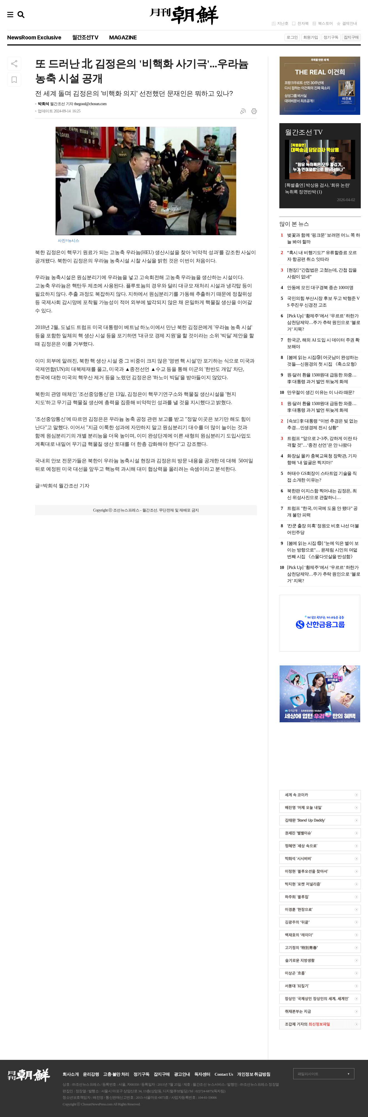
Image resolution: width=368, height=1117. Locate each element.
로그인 (292, 37)
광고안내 (182, 1074)
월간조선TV (85, 37)
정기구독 (331, 37)
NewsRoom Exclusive (34, 37)
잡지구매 (351, 37)
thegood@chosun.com (90, 104)
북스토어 (325, 23)
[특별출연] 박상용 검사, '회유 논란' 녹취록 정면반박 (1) (317, 188)
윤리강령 (91, 1074)
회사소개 (71, 1074)
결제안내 (349, 23)
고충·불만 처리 (116, 1074)
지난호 (283, 23)
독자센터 (202, 1074)
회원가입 (310, 37)
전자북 (303, 23)
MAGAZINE (123, 37)
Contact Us (224, 1074)
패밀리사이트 (308, 1074)
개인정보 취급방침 (253, 1074)
